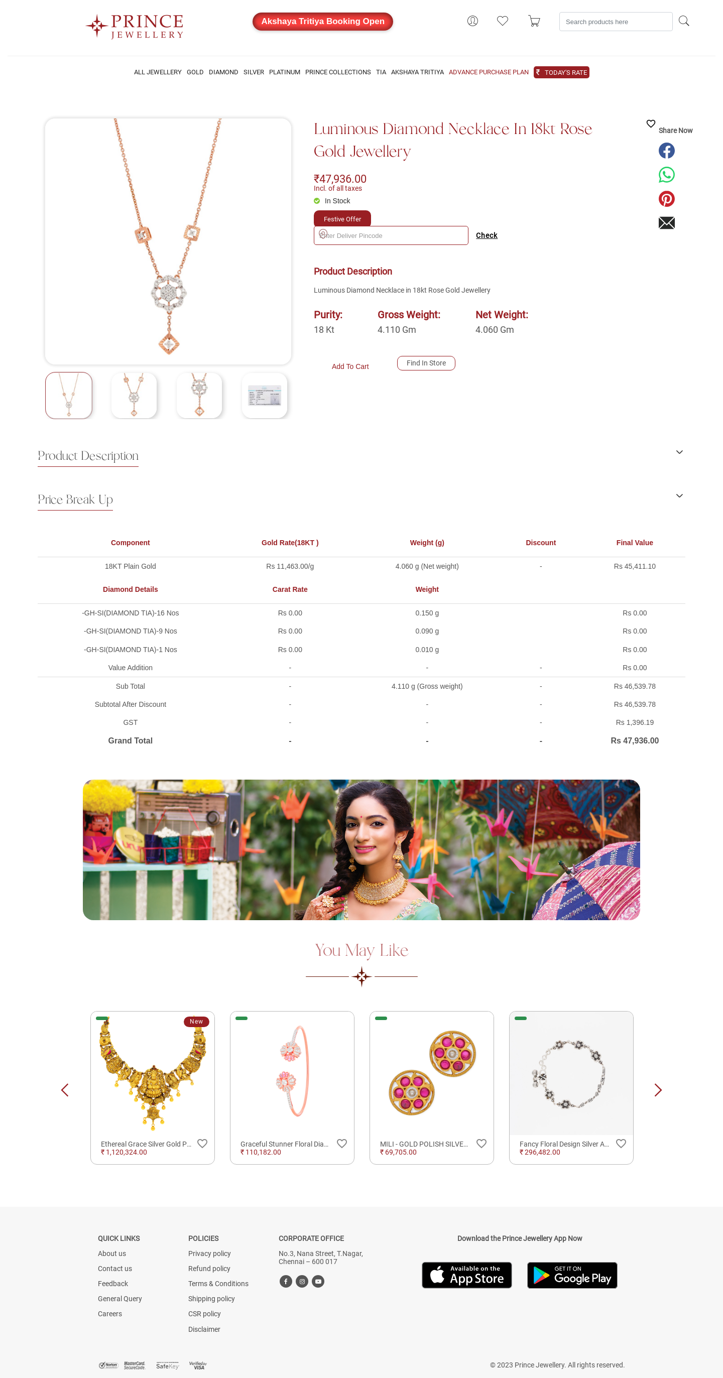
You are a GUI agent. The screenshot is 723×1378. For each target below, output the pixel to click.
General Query (120, 1299)
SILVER (254, 72)
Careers (110, 1314)
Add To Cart (350, 366)
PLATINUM (284, 72)
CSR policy (204, 1314)
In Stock (337, 201)
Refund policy (209, 1269)
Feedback (113, 1284)
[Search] (616, 21)
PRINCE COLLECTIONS (338, 72)
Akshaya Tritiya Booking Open (323, 21)
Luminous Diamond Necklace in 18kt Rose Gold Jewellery (453, 141)
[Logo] (134, 24)
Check (487, 235)
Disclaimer (204, 1329)
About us (112, 1253)
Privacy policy (209, 1253)
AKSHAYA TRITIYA (417, 72)
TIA (381, 72)
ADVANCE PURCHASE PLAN (489, 72)
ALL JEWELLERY (158, 72)
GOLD (195, 72)
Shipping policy (211, 1299)
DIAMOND (223, 72)
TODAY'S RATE (566, 72)
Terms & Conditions (218, 1284)
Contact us (115, 1269)
